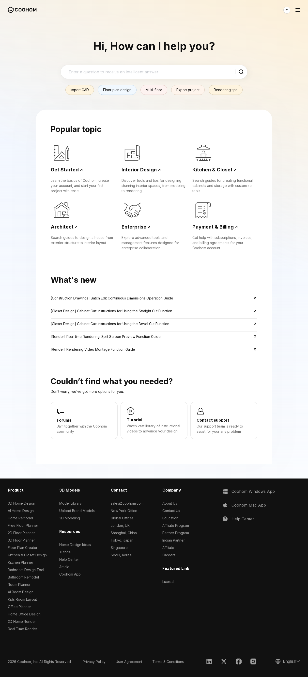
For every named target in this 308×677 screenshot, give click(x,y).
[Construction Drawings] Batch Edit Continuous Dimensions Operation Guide (112, 298)
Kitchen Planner (20, 562)
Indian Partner (173, 540)
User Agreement (129, 662)
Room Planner (19, 584)
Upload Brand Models (77, 511)
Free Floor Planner (23, 525)
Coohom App (70, 574)
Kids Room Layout (22, 599)
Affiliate (168, 547)
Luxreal (168, 581)
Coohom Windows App (253, 491)
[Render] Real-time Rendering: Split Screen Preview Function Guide (106, 336)
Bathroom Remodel (23, 577)
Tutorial (65, 552)
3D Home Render (22, 621)
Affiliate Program (175, 525)
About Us (169, 503)
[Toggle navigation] (297, 10)
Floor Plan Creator (22, 547)
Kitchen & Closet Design (27, 555)
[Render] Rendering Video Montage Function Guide (93, 349)
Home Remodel (20, 518)
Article (64, 567)
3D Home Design (21, 503)
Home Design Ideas (75, 545)
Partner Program (175, 533)
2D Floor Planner (21, 533)
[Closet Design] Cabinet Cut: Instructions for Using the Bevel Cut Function (110, 324)
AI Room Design (20, 592)
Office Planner (19, 607)
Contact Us (171, 511)
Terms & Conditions (168, 662)
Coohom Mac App (248, 505)
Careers (168, 555)
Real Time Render (22, 629)
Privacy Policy (94, 662)
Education (170, 518)
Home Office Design (24, 614)
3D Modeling (69, 518)
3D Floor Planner (21, 540)
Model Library (70, 503)
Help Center (69, 559)
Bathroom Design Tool (26, 570)
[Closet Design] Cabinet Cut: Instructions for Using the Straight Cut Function (111, 311)
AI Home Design (21, 511)
